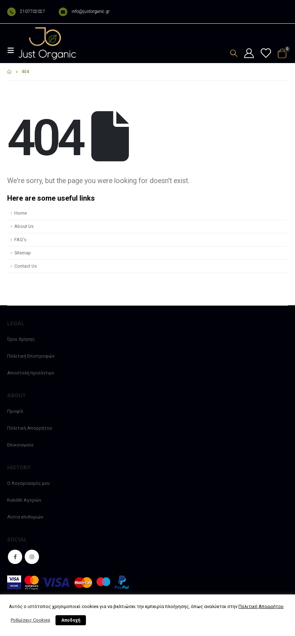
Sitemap (22, 252)
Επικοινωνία (20, 445)
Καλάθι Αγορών (24, 500)
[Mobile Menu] (13, 50)
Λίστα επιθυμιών (25, 517)
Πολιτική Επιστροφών (30, 356)
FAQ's (20, 239)
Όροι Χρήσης (21, 339)
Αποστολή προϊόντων (30, 373)
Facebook (15, 557)
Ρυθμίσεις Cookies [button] (30, 620)
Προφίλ (15, 411)
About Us (24, 226)
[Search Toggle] (233, 53)
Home (20, 213)
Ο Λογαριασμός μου (28, 483)
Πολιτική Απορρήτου (29, 428)
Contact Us (25, 266)
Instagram (32, 557)
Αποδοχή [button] (70, 620)
